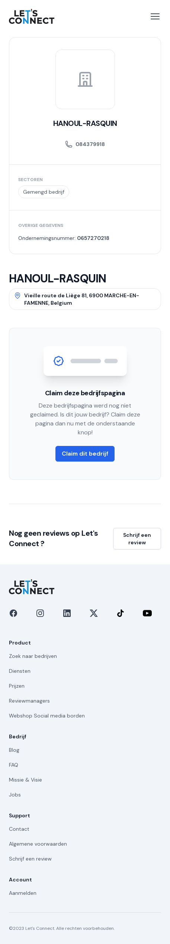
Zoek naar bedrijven (33, 656)
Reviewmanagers (29, 700)
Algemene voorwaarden (38, 843)
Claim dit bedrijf (85, 453)
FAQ (13, 764)
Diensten (20, 671)
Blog (14, 750)
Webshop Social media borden (47, 715)
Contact (19, 829)
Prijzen (17, 685)
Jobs (15, 794)
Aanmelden (22, 893)
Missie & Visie (25, 779)
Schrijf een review (137, 539)
